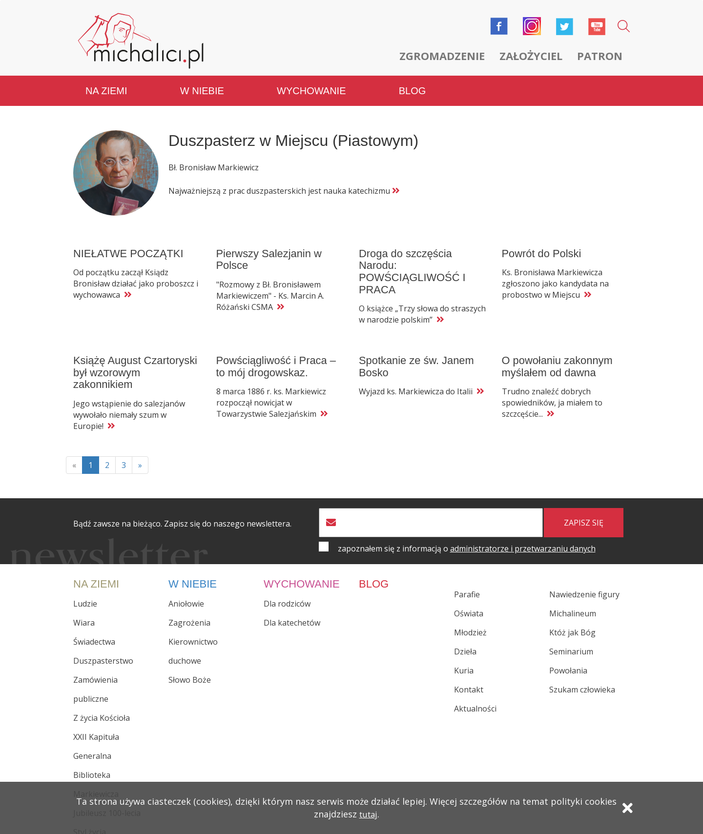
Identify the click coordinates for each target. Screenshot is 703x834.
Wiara (84, 615)
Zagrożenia (189, 615)
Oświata (468, 605)
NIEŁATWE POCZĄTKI (129, 246)
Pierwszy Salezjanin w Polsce (270, 252)
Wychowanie (311, 83)
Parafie (467, 586)
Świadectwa (94, 634)
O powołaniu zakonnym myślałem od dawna (559, 358)
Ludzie (85, 595)
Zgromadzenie (442, 55)
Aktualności (475, 700)
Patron (599, 55)
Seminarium (571, 643)
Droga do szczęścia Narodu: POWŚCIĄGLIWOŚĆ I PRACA (413, 264)
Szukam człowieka (582, 681)
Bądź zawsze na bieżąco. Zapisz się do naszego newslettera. (182, 516)
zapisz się (583, 514)
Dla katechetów (292, 615)
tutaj (368, 818)
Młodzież (470, 624)
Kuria (464, 662)
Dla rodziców (287, 595)
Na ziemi (106, 83)
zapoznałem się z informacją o (467, 540)
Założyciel (530, 55)
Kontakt (468, 681)
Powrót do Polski (542, 246)
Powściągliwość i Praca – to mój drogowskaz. (277, 358)
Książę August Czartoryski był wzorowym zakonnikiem (136, 364)
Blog (412, 83)
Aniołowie (186, 595)
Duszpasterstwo (103, 653)
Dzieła (465, 643)
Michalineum (572, 605)
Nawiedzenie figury (584, 586)
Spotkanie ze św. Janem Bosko (417, 358)
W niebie (202, 83)
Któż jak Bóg (572, 624)
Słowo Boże (189, 672)
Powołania (568, 662)
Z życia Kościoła (101, 710)
